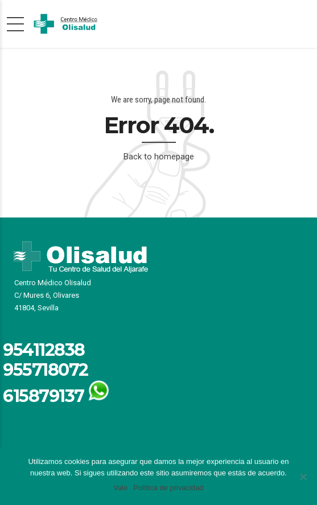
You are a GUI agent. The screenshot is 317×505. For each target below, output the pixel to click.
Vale (120, 487)
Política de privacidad (168, 487)
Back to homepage (158, 156)
